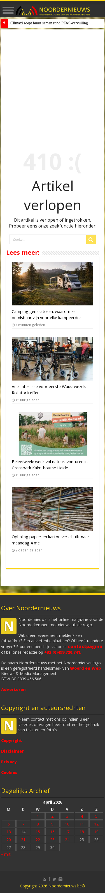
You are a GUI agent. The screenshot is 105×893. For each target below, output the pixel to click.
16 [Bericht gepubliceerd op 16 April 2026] (52, 831)
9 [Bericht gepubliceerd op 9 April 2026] (52, 824)
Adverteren (13, 689)
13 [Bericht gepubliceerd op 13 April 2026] (8, 831)
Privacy (9, 761)
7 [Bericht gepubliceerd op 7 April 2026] (23, 824)
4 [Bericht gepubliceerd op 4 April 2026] (82, 816)
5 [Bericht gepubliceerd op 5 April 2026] (96, 816)
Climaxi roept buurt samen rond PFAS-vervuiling (49, 23)
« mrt (6, 854)
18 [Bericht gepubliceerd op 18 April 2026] (82, 831)
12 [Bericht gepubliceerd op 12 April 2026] (96, 824)
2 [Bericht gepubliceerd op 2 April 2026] (52, 816)
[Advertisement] (52, 84)
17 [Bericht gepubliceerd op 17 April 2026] (67, 831)
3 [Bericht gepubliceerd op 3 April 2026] (67, 816)
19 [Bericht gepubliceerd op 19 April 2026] (96, 831)
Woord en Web (85, 668)
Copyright (11, 740)
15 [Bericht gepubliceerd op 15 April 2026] (38, 831)
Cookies (9, 772)
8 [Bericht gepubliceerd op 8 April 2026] (38, 824)
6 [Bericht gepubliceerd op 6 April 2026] (9, 824)
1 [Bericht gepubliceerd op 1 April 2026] (38, 816)
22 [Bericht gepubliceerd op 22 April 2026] (38, 839)
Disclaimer (12, 751)
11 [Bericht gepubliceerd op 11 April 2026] (82, 824)
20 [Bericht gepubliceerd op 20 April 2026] (8, 839)
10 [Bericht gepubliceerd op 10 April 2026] (67, 824)
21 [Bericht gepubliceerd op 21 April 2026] (23, 839)
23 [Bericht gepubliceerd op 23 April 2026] (52, 839)
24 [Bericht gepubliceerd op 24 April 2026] (67, 839)
